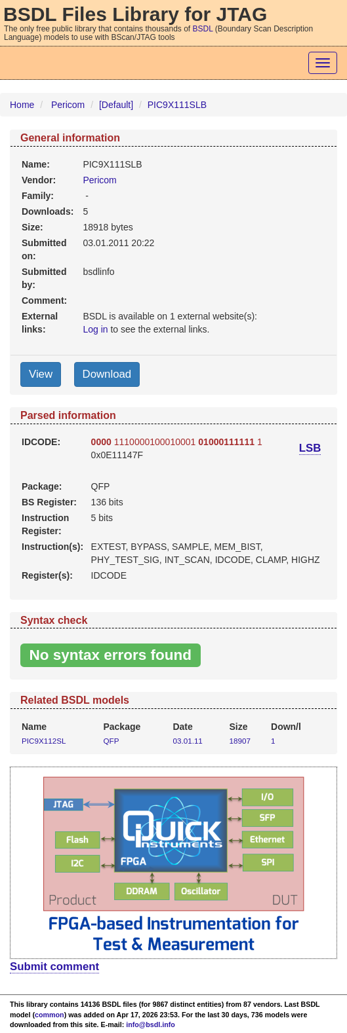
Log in (95, 329)
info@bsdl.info (150, 1024)
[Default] (116, 105)
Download (107, 374)
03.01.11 (187, 740)
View (40, 374)
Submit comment (54, 966)
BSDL (203, 28)
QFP (111, 740)
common (49, 1015)
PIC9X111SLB (177, 105)
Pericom (68, 105)
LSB (310, 448)
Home (22, 105)
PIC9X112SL (44, 740)
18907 (240, 740)
